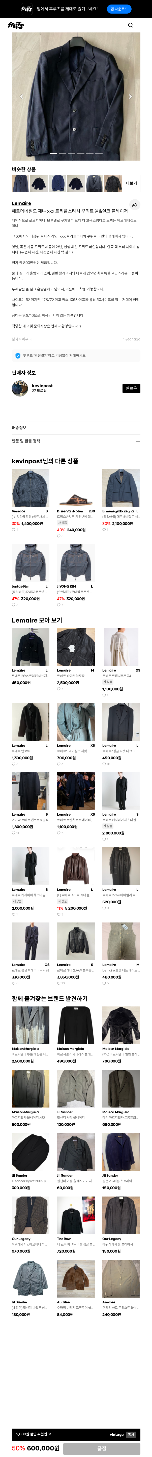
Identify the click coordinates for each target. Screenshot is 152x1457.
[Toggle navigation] (140, 25)
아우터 (27, 339)
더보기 (131, 183)
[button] (21, 96)
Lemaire (21, 203)
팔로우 (131, 388)
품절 (101, 1449)
